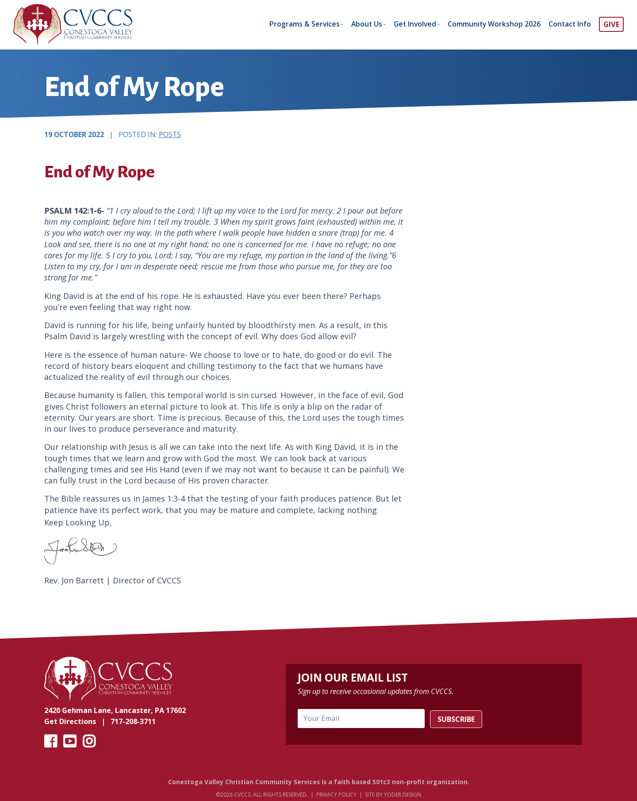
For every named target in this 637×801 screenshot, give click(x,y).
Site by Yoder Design (393, 795)
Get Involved (411, 24)
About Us (361, 24)
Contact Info (569, 24)
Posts (170, 135)
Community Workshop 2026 (492, 24)
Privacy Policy (336, 795)
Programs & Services (297, 24)
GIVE (611, 24)
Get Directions (70, 721)
